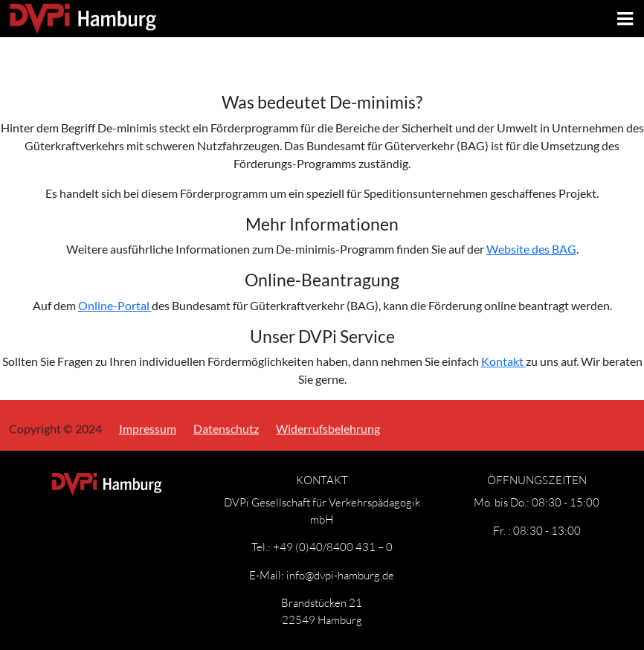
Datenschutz (226, 427)
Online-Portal (115, 305)
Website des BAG (531, 249)
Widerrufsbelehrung (328, 427)
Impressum (147, 427)
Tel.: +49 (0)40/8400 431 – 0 (322, 546)
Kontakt (503, 361)
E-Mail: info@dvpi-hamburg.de (321, 575)
